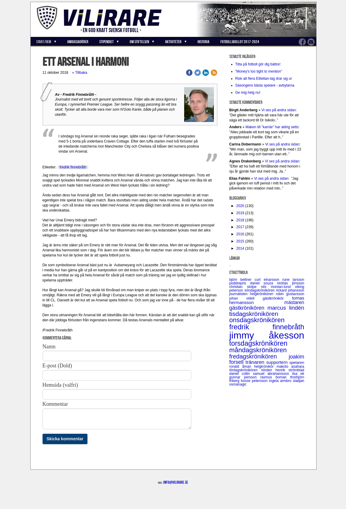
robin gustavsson (290, 294)
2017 (240, 227)
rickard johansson (290, 290)
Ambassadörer (77, 41)
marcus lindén (285, 308)
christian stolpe (245, 287)
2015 (240, 241)
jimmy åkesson (266, 335)
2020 (240, 206)
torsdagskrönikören (258, 343)
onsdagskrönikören (257, 320)
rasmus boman (275, 377)
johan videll (246, 298)
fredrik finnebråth (73, 167)
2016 (240, 234)
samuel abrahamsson (272, 374)
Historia (203, 41)
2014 (240, 248)
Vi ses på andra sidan (279, 110)
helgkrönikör (265, 366)
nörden (268, 370)
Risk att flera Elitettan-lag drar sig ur (263, 78)
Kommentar (55, 404)
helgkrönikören (263, 294)
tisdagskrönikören (253, 313)
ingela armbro (281, 381)
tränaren (255, 362)
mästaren (294, 302)
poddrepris (239, 283)
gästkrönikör (277, 298)
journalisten (239, 294)
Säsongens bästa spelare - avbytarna (265, 85)
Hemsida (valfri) (60, 385)
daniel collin (241, 374)
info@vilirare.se (175, 482)
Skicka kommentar (65, 438)
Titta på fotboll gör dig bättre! (258, 64)
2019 (240, 213)
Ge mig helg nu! (248, 92)
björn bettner (242, 280)
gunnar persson (244, 377)
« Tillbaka (79, 73)
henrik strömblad (289, 370)
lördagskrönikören (245, 370)
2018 (240, 220)
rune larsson (293, 280)
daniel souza (263, 283)
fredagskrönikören (259, 356)
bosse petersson (255, 381)
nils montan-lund (278, 287)
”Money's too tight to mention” (258, 71)
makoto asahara (290, 366)
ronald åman (241, 366)
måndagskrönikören (258, 350)
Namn (49, 347)
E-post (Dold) (57, 366)
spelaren (296, 362)
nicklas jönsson (290, 283)
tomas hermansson (266, 300)
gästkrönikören (248, 308)
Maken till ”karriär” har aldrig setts (271, 127)
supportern (277, 362)
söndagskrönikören (260, 290)
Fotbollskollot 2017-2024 (239, 41)
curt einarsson (268, 280)
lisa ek (298, 374)
